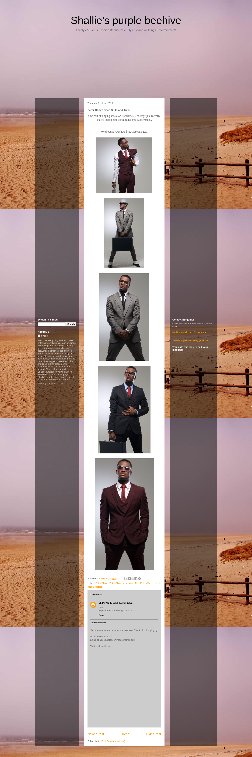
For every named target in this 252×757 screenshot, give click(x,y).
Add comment (99, 622)
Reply (101, 615)
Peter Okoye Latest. (150, 583)
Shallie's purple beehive (126, 20)
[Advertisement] (126, 66)
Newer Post (96, 734)
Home (125, 734)
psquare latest (95, 586)
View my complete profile (50, 383)
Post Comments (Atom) (113, 741)
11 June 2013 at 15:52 (121, 603)
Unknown (104, 603)
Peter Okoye (102, 583)
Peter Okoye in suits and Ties (124, 583)
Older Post (153, 734)
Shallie (44, 335)
